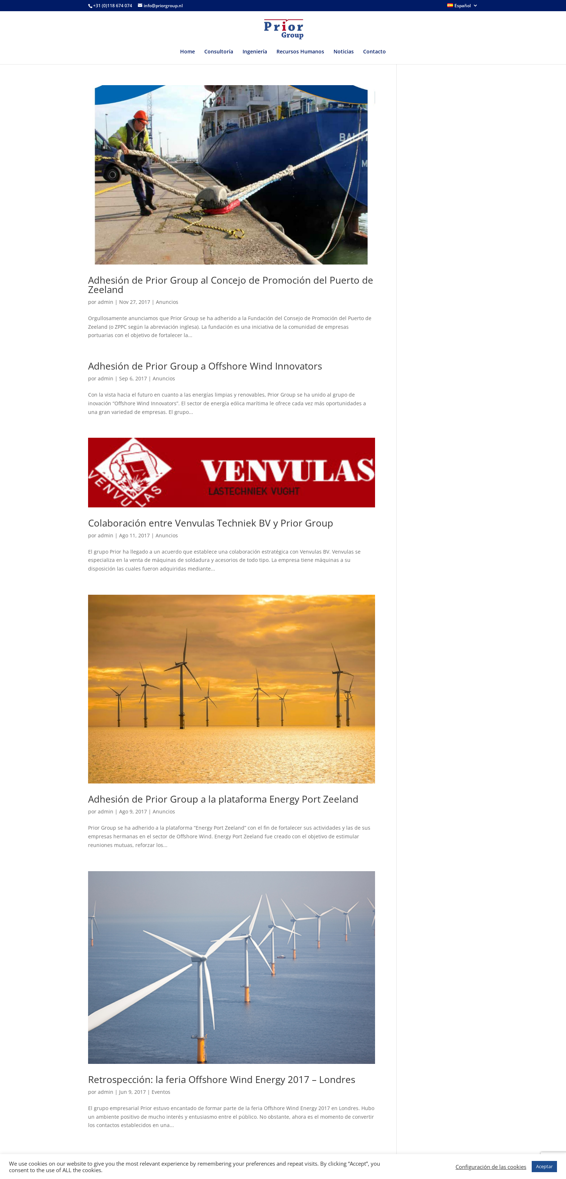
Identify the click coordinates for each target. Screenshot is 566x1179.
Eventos (161, 1091)
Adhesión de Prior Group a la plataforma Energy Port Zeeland (223, 798)
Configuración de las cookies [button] (491, 1166)
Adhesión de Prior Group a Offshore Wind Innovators (205, 365)
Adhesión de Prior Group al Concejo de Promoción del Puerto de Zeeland (230, 285)
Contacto (374, 52)
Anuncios (167, 301)
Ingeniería (255, 52)
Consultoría (218, 52)
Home (187, 52)
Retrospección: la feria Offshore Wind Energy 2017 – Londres (221, 1079)
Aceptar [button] (544, 1166)
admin (105, 301)
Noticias (344, 52)
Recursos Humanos (300, 52)
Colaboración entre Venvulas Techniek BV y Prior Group (210, 522)
